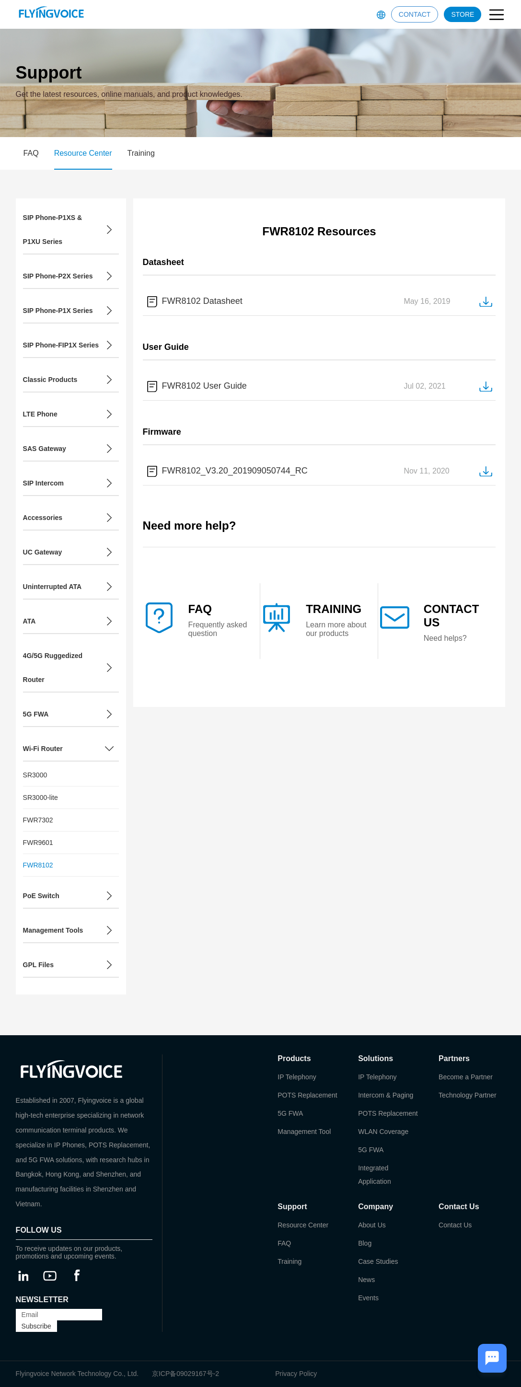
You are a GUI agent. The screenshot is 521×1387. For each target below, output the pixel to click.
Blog (364, 1243)
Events (368, 1298)
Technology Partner (468, 1095)
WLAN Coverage (383, 1131)
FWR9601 (38, 842)
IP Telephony (297, 1077)
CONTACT (415, 14)
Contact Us (455, 1225)
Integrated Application (374, 1174)
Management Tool (304, 1131)
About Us (372, 1225)
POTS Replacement (307, 1095)
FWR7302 (38, 820)
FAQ (31, 153)
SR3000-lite (40, 797)
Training (141, 153)
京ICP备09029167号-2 (185, 1373)
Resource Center (83, 153)
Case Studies (378, 1261)
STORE (462, 14)
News (366, 1279)
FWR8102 (38, 865)
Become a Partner (466, 1077)
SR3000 (35, 775)
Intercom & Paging (385, 1095)
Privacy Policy (296, 1373)
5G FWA (290, 1113)
